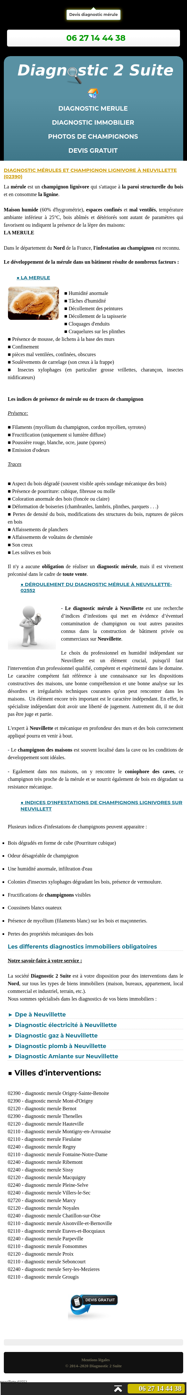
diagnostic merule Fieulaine (53, 1139)
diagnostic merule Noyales (52, 1208)
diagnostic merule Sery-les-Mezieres (62, 1269)
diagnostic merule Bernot (51, 1108)
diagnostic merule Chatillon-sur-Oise (63, 1215)
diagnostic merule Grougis (52, 1277)
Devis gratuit (92, 150)
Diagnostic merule (93, 108)
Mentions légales (95, 1360)
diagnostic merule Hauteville (54, 1124)
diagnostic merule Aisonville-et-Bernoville (68, 1223)
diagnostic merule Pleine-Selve (56, 1185)
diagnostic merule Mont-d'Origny (59, 1101)
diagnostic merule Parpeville (54, 1238)
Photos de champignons (93, 136)
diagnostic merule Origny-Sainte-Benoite (67, 1093)
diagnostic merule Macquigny (55, 1177)
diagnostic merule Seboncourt (55, 1261)
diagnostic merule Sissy (49, 1169)
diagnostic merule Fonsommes (56, 1246)
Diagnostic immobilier (93, 122)
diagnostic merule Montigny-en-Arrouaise (68, 1131)
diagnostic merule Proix (49, 1254)
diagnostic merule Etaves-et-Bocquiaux (65, 1231)
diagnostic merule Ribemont (54, 1162)
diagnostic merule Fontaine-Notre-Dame (66, 1154)
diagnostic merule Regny (50, 1146)
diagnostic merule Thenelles (53, 1116)
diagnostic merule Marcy (50, 1200)
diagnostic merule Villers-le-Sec (58, 1192)
